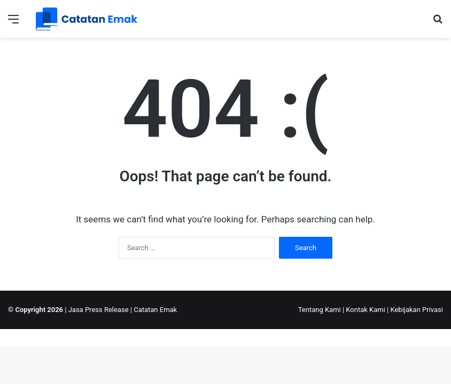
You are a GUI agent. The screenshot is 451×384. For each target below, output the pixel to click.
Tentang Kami (319, 310)
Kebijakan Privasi (416, 310)
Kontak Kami (365, 310)
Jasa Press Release (98, 310)
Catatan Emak (155, 310)
